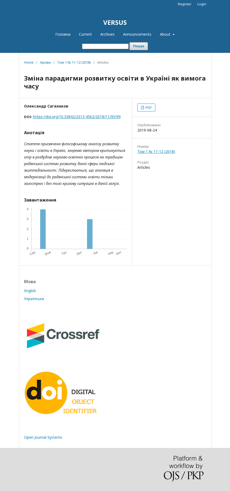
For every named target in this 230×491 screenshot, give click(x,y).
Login (201, 4)
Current (85, 34)
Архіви (45, 62)
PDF (148, 107)
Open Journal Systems (43, 437)
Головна (62, 34)
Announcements (137, 34)
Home (29, 62)
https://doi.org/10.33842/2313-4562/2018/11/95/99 (77, 116)
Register (184, 4)
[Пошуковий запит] (105, 46)
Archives (107, 34)
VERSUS (115, 22)
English (30, 290)
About (166, 34)
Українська (34, 298)
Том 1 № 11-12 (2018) (74, 62)
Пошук (138, 46)
